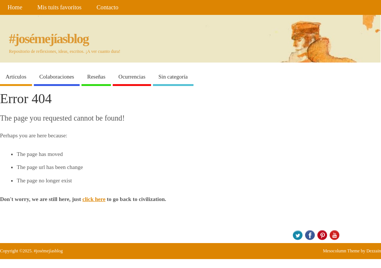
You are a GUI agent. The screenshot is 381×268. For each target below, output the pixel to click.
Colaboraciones (56, 77)
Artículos (16, 77)
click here (94, 199)
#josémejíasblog (49, 38)
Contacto (107, 7)
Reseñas (96, 77)
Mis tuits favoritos (59, 7)
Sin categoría (173, 77)
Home (14, 7)
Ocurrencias (131, 77)
